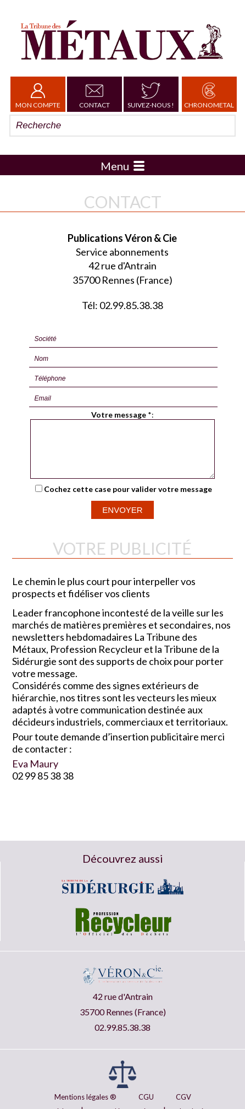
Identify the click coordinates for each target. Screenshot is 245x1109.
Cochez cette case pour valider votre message (128, 499)
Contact (94, 94)
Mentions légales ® (85, 1096)
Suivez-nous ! (150, 94)
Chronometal (209, 94)
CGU (146, 1096)
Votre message (118, 414)
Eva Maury (35, 773)
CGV (183, 1096)
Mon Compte (37, 94)
